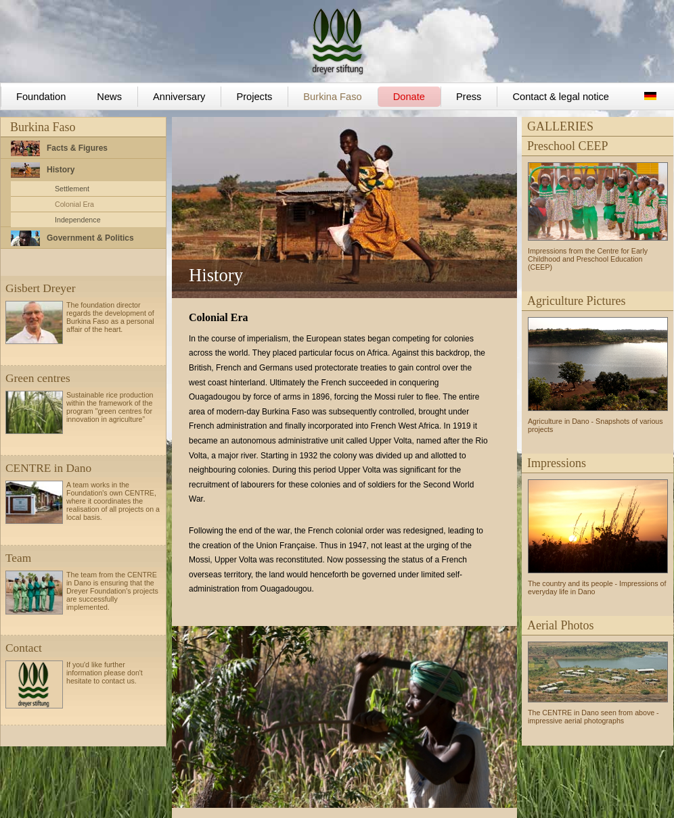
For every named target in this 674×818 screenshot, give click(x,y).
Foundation (41, 96)
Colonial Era (74, 204)
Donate (409, 96)
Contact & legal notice (560, 96)
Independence (78, 220)
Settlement (72, 189)
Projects (254, 96)
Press (468, 96)
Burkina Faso (332, 96)
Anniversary (179, 96)
